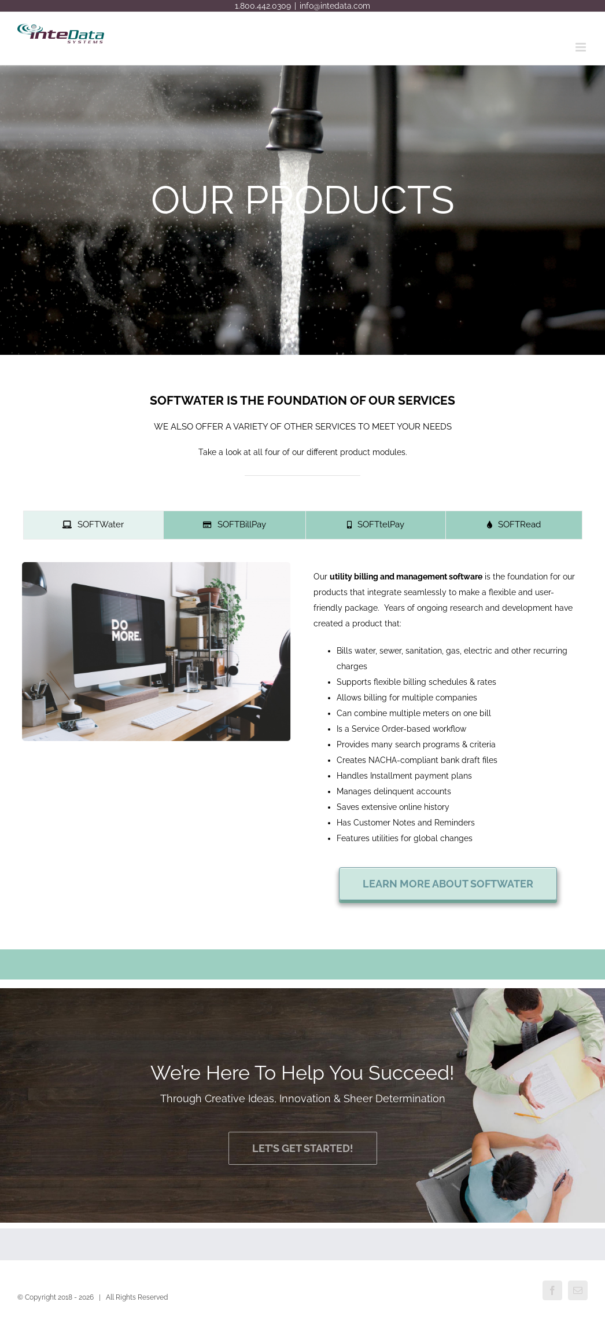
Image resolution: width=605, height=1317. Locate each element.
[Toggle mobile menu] (582, 47)
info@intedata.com (335, 5)
